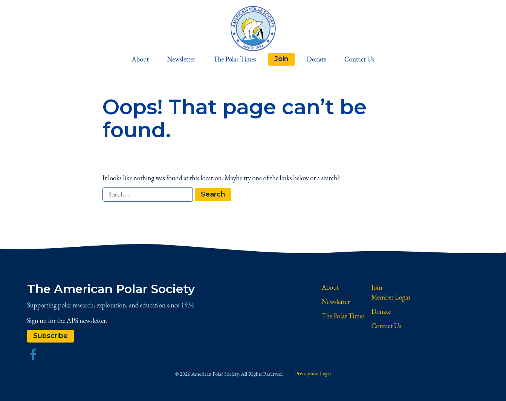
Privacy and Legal (313, 373)
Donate (316, 59)
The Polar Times (234, 59)
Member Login (391, 297)
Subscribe (50, 336)
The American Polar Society (111, 289)
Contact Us (359, 59)
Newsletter (181, 59)
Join (281, 59)
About (140, 59)
